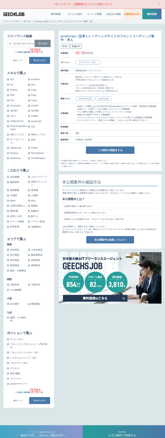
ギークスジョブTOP (11, 21)
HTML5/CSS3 (85, 98)
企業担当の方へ (132, 14)
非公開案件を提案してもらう (110, 239)
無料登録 (152, 14)
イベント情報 (94, 14)
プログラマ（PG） (88, 62)
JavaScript (104, 98)
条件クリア (18, 60)
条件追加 (42, 43)
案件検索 (56, 14)
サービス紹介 (75, 14)
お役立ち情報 (113, 14)
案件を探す (40, 60)
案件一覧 (26, 21)
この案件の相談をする (110, 150)
